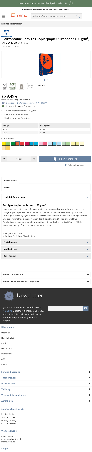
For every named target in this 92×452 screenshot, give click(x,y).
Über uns (5, 332)
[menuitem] (4, 16)
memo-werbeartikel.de (11, 439)
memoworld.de (8, 441)
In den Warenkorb (65, 159)
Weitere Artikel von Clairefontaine (19, 236)
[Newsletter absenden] (85, 308)
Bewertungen (46, 256)
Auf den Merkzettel (75, 165)
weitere (41, 85)
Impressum (6, 353)
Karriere (5, 343)
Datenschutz (7, 348)
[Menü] (4, 16)
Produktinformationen (46, 197)
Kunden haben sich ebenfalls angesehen (21, 281)
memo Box (22, 106)
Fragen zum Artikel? (13, 233)
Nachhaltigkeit (7, 338)
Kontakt (4, 364)
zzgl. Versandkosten (22, 100)
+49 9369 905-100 (9, 417)
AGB (3, 359)
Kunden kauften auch (13, 274)
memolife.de (7, 436)
